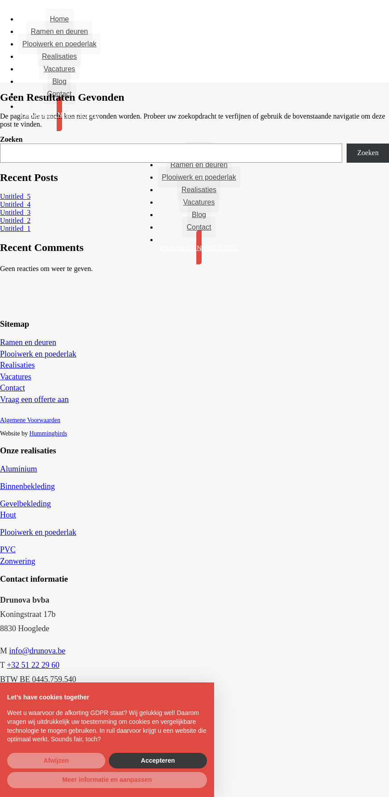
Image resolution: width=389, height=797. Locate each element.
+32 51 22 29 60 (33, 665)
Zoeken (11, 139)
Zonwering (17, 561)
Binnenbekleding (27, 486)
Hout (8, 514)
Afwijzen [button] (56, 760)
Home (59, 19)
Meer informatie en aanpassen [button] (107, 779)
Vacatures (59, 69)
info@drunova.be (37, 650)
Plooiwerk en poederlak (59, 44)
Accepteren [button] (158, 760)
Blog (59, 81)
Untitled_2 (15, 220)
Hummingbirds (48, 433)
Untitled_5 (15, 196)
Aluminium (18, 468)
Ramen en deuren (59, 31)
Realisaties (59, 56)
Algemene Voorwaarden (30, 420)
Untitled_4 (15, 204)
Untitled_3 (15, 212)
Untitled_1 (15, 228)
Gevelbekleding (25, 503)
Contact (198, 227)
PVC (8, 549)
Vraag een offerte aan (34, 399)
